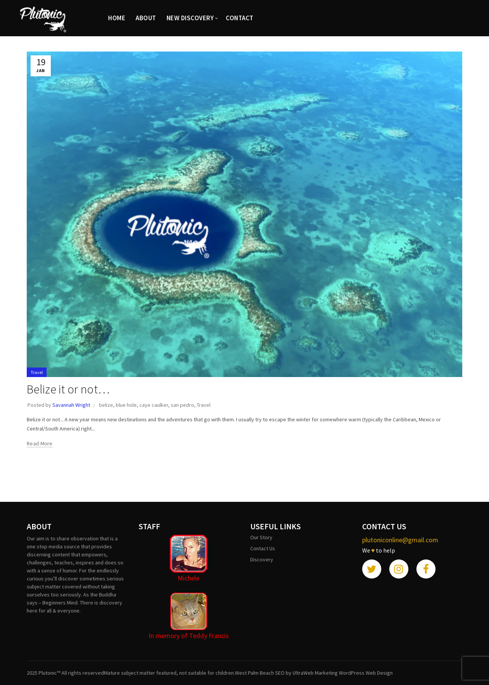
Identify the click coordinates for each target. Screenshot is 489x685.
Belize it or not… (68, 389)
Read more (40, 443)
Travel (37, 372)
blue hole (126, 404)
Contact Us (262, 548)
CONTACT (240, 18)
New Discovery (190, 18)
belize (106, 404)
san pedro (182, 404)
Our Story (261, 537)
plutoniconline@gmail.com (400, 539)
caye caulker (153, 404)
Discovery (261, 559)
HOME (116, 18)
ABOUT (146, 18)
